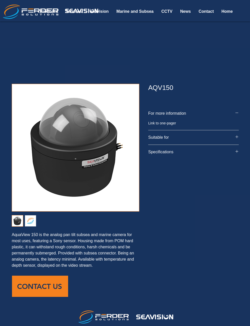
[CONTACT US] (40, 286)
